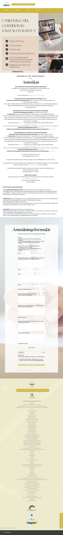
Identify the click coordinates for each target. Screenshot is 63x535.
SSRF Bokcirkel (32, 467)
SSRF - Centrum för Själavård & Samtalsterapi (32, 404)
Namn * (19, 253)
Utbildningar (32, 413)
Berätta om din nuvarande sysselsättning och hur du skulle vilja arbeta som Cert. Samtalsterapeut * (31, 306)
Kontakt (32, 456)
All (11, 527)
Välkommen (32, 402)
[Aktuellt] (61, 517)
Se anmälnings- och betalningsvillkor (24, 369)
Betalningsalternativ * (22, 317)
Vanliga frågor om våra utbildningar (32, 485)
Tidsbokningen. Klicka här (30, 178)
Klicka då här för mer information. (36, 95)
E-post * (19, 269)
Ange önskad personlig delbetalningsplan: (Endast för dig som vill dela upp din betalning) (31, 322)
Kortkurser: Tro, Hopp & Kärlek (32, 420)
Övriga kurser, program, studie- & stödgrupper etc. (32, 447)
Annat (20, 243)
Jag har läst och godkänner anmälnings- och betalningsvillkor (32, 356)
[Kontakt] (61, 520)
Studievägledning (32, 411)
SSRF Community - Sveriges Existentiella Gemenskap (32, 497)
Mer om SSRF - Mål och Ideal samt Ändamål (32, 489)
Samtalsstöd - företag (32, 476)
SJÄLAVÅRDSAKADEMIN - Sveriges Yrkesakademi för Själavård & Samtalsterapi (32, 405)
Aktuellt (32, 408)
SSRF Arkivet (32, 468)
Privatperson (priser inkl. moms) (25, 247)
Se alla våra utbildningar (32, 414)
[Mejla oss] (61, 523)
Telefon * (20, 284)
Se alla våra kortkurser (32, 416)
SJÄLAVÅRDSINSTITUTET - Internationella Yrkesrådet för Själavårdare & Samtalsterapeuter (32, 407)
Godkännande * (21, 355)
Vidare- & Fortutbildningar (32, 417)
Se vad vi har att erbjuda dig (32, 410)
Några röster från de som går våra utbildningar (32, 487)
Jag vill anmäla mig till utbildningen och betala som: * (29, 245)
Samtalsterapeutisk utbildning (32, 426)
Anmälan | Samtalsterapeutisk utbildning (32, 483)
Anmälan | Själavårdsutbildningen (32, 482)
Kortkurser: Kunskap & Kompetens (32, 419)
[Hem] (61, 514)
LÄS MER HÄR (41, 127)
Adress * (19, 274)
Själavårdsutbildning (32, 425)
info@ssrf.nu (21, 122)
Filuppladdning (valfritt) (22, 343)
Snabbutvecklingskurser (32, 422)
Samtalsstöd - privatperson (32, 474)
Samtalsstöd (32, 473)
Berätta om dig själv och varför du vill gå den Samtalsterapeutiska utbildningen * (27, 294)
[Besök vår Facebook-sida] (32, 515)
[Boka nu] (61, 526)
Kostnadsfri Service (32, 423)
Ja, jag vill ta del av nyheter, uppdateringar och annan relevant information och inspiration (31, 360)
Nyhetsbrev (32, 454)
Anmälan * (20, 237)
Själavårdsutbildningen (33, 164)
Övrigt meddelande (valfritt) (23, 332)
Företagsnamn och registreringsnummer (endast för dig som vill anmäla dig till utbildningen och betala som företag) (31, 258)
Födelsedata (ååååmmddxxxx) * (24, 289)
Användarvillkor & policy (32, 500)
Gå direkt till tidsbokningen (30, 124)
